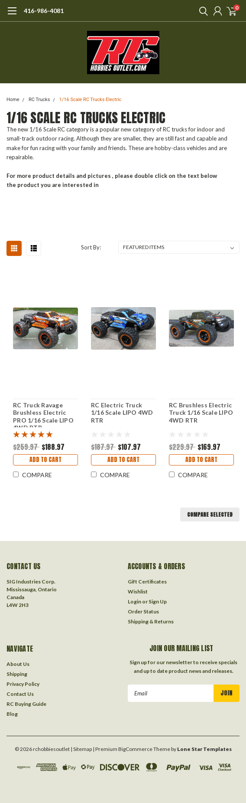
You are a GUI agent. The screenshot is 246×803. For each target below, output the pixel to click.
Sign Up (158, 601)
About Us (17, 664)
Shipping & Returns (151, 621)
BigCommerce (135, 749)
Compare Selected (210, 514)
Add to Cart (45, 459)
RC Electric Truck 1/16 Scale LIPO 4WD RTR (122, 412)
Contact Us (20, 694)
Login (134, 601)
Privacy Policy (22, 684)
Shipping (16, 674)
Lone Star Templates (204, 749)
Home (12, 99)
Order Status (143, 611)
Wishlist (138, 591)
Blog (12, 714)
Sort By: (91, 247)
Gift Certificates (147, 581)
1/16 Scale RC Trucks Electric (90, 99)
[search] (201, 11)
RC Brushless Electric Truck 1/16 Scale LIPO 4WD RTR (201, 412)
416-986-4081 (44, 10)
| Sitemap (81, 749)
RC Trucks (39, 99)
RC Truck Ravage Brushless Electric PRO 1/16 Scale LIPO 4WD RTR (43, 414)
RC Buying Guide (26, 704)
